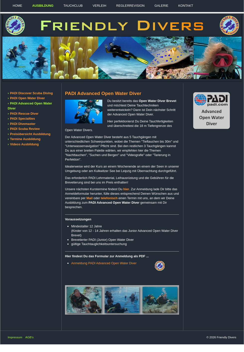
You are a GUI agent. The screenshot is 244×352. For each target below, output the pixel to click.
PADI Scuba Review (25, 129)
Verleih (99, 5)
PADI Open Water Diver (27, 98)
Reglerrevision (130, 5)
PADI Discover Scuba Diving (31, 93)
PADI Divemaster (22, 124)
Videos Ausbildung (24, 144)
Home (17, 5)
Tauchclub (73, 5)
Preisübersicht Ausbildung (30, 134)
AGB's (29, 337)
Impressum (15, 337)
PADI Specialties (22, 118)
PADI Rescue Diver (24, 113)
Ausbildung (42, 5)
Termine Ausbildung (25, 139)
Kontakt (185, 5)
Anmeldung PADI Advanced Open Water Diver (103, 263)
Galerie (161, 5)
